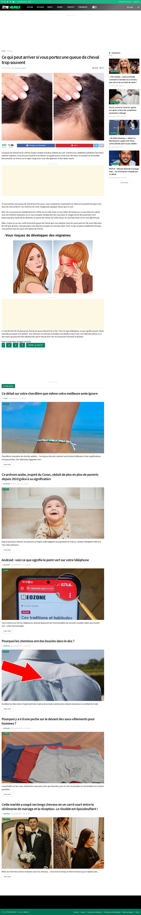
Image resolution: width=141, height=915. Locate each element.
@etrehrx (6, 484)
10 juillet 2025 (114, 116)
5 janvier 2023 (16, 814)
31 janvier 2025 (16, 565)
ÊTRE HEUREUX (11, 912)
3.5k (28, 565)
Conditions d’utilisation (94, 912)
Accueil (30, 7)
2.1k (24, 398)
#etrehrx (26, 912)
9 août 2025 (13, 398)
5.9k (26, 484)
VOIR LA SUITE (35, 345)
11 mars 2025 (113, 147)
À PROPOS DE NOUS (125, 2)
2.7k (28, 646)
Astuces (40, 7)
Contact (71, 7)
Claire (5, 398)
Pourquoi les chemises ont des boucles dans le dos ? (38, 641)
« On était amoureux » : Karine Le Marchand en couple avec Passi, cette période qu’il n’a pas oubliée (123, 141)
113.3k (123, 116)
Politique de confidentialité (112, 912)
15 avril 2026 (113, 85)
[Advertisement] (70, 32)
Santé (49, 7)
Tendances (82, 7)
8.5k (121, 85)
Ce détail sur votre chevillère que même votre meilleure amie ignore (50, 394)
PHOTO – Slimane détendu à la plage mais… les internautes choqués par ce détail (124, 171)
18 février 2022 (6, 68)
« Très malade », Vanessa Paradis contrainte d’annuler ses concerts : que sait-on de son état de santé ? (123, 79)
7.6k (121, 147)
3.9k (28, 814)
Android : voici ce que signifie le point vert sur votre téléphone (45, 560)
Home (3, 51)
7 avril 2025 (15, 484)
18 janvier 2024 (114, 177)
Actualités (115, 71)
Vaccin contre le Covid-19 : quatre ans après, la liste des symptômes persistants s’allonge (122, 110)
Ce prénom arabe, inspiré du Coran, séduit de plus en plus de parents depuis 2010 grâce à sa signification (50, 477)
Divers (59, 7)
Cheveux (9, 51)
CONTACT (136, 2)
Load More (124, 182)
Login (130, 7)
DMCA (137, 912)
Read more (7, 465)
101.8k (123, 177)
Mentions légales (128, 912)
